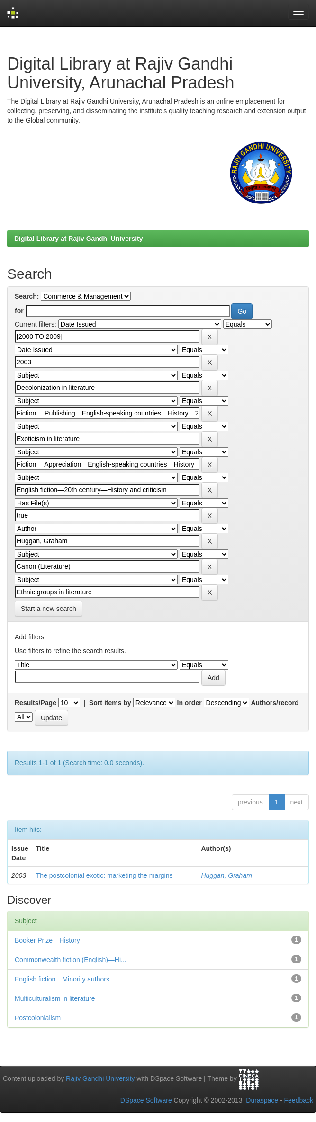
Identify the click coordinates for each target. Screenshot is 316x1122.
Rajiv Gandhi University (100, 1078)
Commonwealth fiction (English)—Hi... (70, 959)
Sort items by (110, 703)
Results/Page (35, 703)
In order (189, 703)
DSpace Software (146, 1100)
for (19, 311)
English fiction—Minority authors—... (68, 979)
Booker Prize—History (47, 940)
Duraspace (262, 1100)
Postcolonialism (38, 1018)
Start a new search (48, 608)
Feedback (298, 1100)
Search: (27, 296)
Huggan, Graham (226, 875)
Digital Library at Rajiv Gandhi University (78, 238)
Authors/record (274, 703)
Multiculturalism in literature (55, 998)
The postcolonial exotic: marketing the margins (104, 875)
